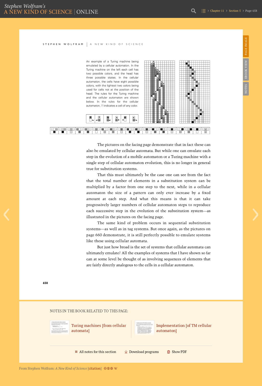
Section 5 (235, 11)
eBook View (245, 69)
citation (95, 368)
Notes (245, 89)
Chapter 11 (217, 11)
